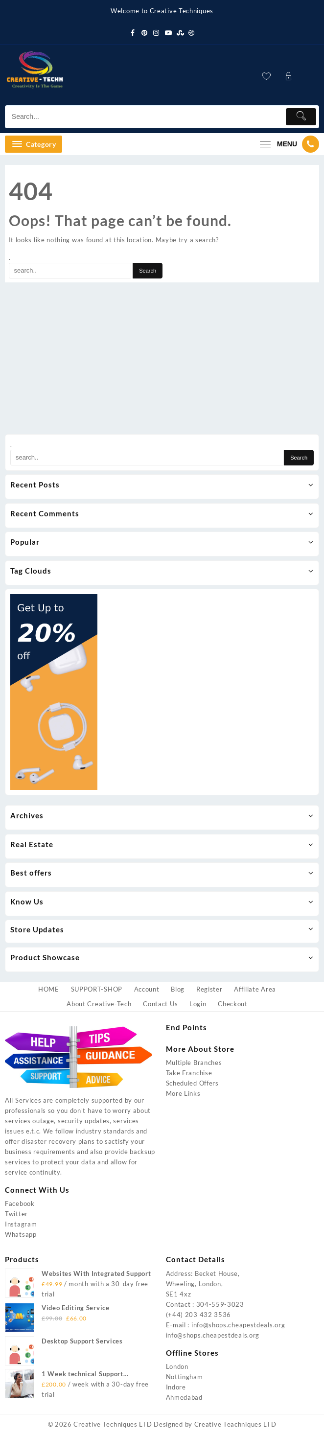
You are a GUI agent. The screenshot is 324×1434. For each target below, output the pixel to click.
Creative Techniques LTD (112, 1424)
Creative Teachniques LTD (235, 1424)
